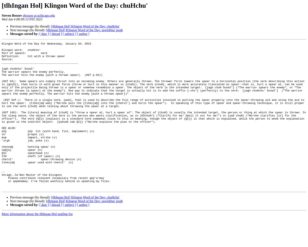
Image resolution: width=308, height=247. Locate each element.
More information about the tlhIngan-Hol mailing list (37, 243)
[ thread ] (56, 34)
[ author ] (83, 34)
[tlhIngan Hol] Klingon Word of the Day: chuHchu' (85, 26)
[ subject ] (69, 34)
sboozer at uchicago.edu (39, 15)
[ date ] (44, 34)
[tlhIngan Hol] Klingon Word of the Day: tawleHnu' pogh (84, 30)
